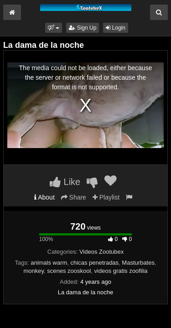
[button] (53, 28)
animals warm (49, 262)
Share (73, 197)
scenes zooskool (69, 270)
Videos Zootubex (101, 251)
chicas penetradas (95, 262)
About (44, 197)
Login (115, 28)
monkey (33, 270)
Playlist (106, 197)
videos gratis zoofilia (121, 270)
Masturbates (138, 262)
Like (65, 182)
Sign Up (82, 28)
